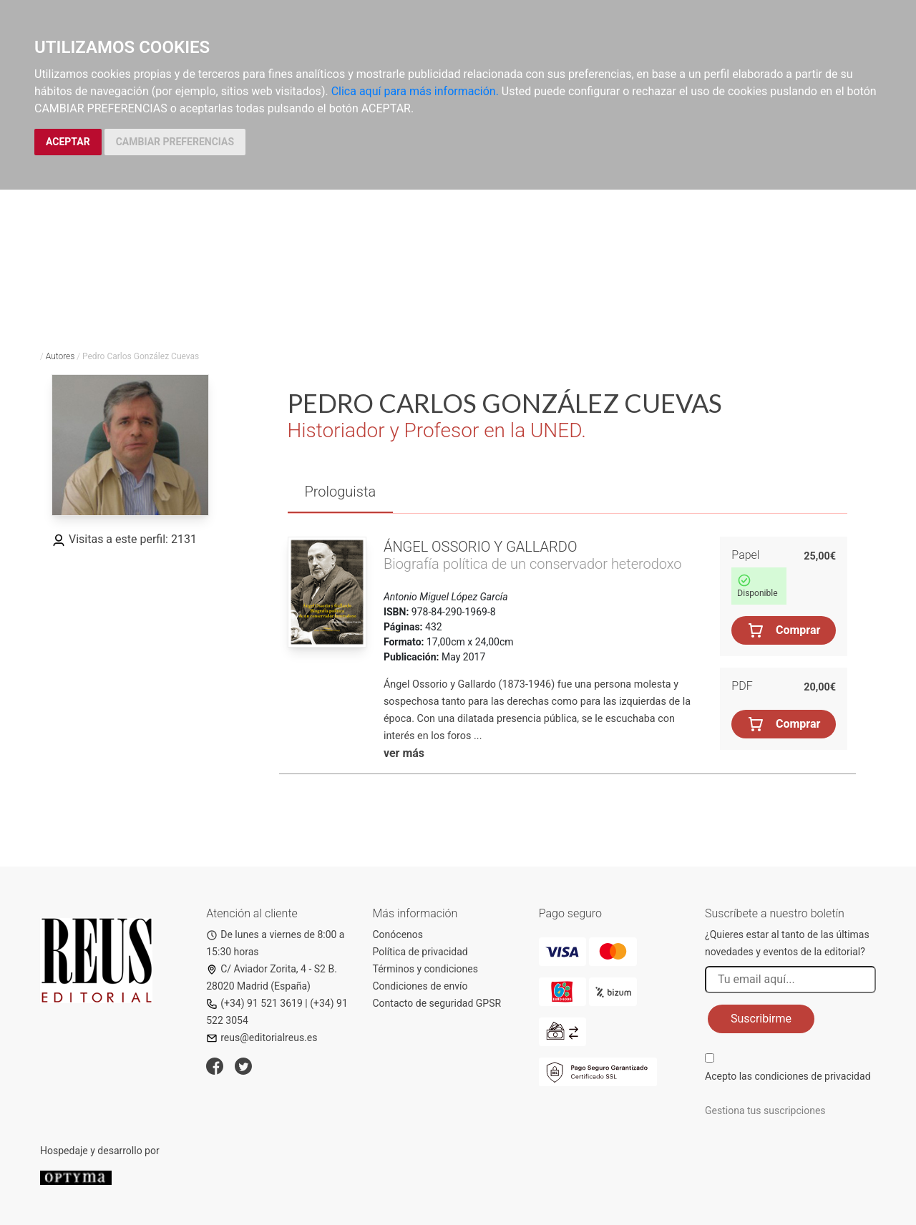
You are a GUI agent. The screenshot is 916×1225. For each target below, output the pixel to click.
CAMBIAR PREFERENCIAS (175, 141)
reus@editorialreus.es (261, 1037)
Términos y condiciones (425, 969)
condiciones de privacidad (812, 1076)
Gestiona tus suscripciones (765, 1110)
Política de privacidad (420, 951)
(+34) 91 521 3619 (254, 1003)
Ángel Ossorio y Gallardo (481, 546)
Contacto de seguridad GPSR (437, 1003)
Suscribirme (761, 1018)
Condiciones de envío (420, 986)
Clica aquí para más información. (415, 91)
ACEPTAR (68, 141)
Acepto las (788, 1076)
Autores (60, 356)
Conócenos (398, 934)
